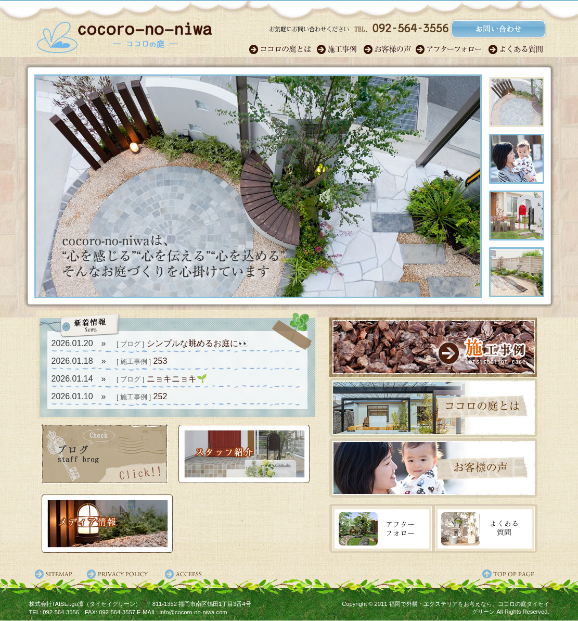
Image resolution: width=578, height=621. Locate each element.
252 (160, 396)
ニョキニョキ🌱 (177, 378)
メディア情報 (107, 523)
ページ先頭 (515, 574)
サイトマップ (55, 574)
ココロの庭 (433, 408)
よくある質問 (516, 49)
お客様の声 (389, 49)
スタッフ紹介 (244, 454)
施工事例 (339, 49)
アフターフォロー (451, 49)
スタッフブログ (104, 454)
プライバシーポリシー (120, 574)
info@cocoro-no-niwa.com (193, 612)
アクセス (185, 574)
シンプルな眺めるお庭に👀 (198, 343)
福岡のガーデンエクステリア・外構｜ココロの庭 (124, 33)
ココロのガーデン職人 (282, 49)
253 (160, 361)
